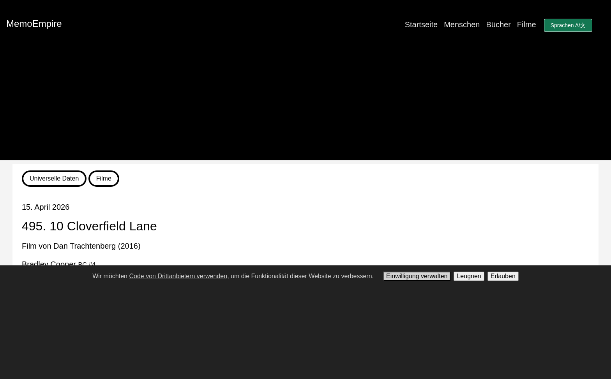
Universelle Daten (54, 178)
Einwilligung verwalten (416, 276)
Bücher (498, 24)
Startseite (421, 24)
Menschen (462, 24)
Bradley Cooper (58, 264)
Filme (526, 24)
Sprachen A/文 (568, 25)
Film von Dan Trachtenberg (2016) (81, 246)
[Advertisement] (305, 105)
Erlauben (503, 276)
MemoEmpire (34, 23)
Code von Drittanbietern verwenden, (179, 276)
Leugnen (469, 276)
